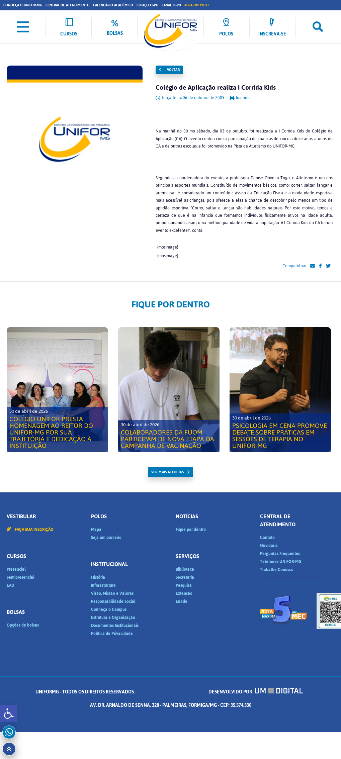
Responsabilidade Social (113, 601)
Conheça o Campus (108, 609)
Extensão (184, 593)
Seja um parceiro (106, 538)
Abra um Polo (196, 5)
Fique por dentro (191, 530)
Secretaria (185, 577)
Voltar (169, 69)
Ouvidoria (269, 546)
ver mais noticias (167, 472)
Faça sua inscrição (30, 530)
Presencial (16, 569)
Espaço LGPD (147, 5)
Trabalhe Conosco (276, 570)
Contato (267, 538)
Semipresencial (20, 577)
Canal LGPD (171, 5)
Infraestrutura (103, 585)
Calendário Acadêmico (113, 5)
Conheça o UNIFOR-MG (22, 5)
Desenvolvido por (255, 691)
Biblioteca (185, 569)
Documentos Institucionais (115, 626)
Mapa (96, 530)
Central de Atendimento (68, 5)
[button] (8, 713)
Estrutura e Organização (113, 617)
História (98, 577)
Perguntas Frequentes (280, 554)
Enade (181, 601)
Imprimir (240, 98)
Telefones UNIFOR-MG (280, 562)
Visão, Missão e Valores (112, 593)
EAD (10, 585)
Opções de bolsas (23, 625)
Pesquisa (184, 585)
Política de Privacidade (112, 634)
